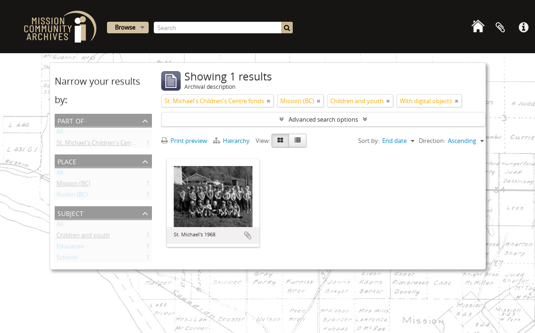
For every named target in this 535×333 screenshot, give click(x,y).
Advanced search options (323, 119)
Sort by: (368, 140)
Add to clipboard (247, 235)
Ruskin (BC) (72, 196)
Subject (70, 212)
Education (70, 248)
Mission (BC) (73, 185)
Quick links (523, 27)
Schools (67, 259)
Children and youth (83, 237)
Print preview (184, 140)
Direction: (432, 140)
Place (66, 160)
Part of (70, 120)
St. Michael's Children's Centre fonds (106, 144)
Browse (125, 27)
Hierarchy (232, 140)
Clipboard (500, 27)
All (60, 133)
